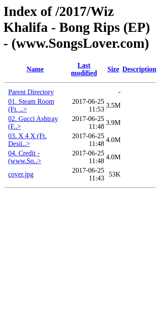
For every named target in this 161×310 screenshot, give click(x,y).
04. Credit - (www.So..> (24, 156)
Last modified (84, 69)
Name (35, 69)
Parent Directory (31, 92)
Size (113, 69)
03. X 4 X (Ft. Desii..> (27, 139)
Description (139, 69)
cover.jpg (20, 174)
